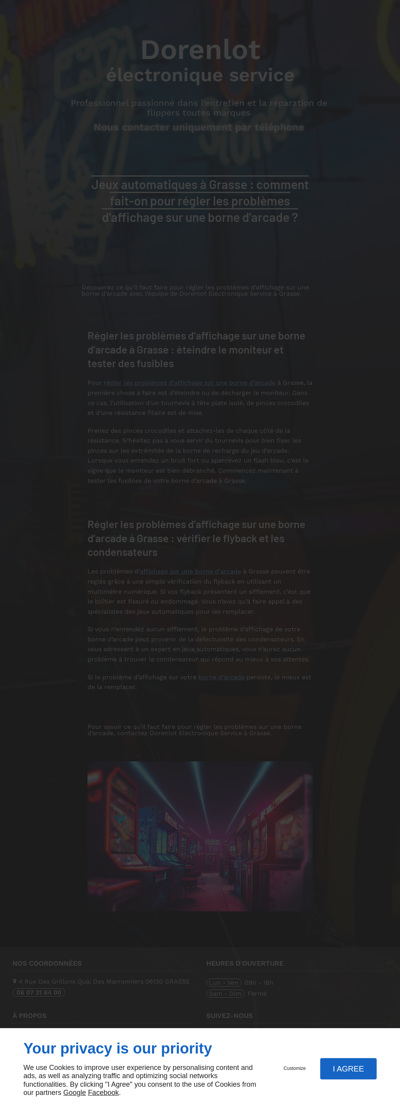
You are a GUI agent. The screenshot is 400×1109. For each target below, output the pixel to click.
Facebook (103, 1092)
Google (74, 1092)
